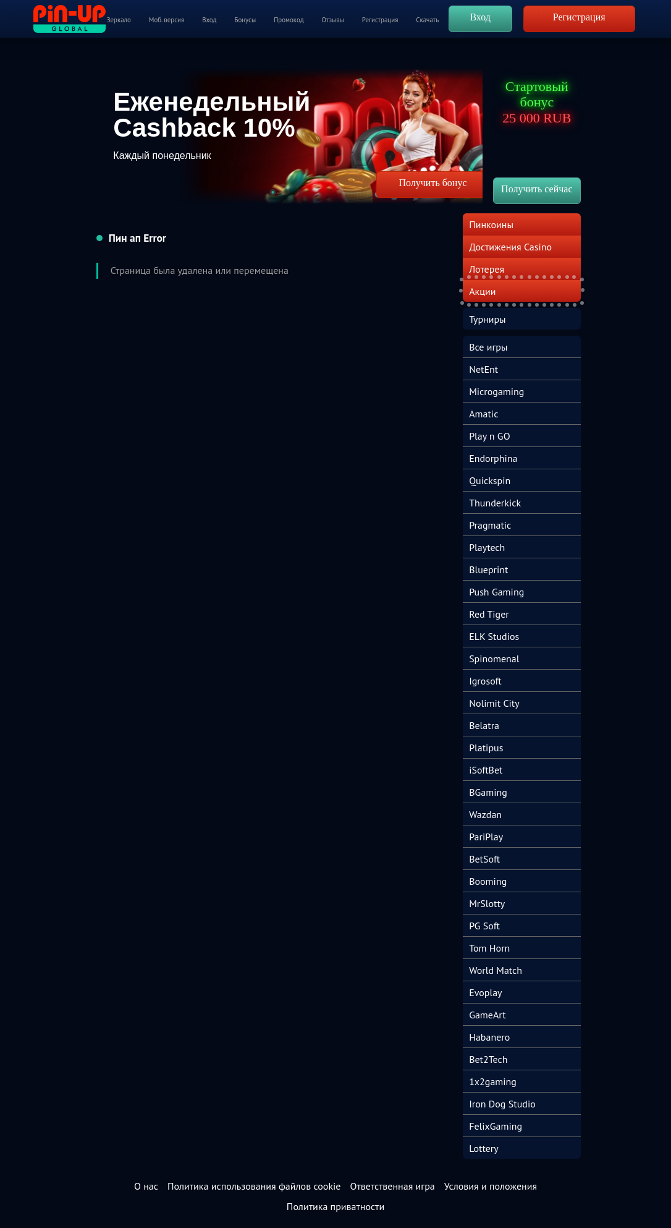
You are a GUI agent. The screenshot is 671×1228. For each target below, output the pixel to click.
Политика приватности (335, 1206)
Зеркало (119, 19)
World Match (495, 970)
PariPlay (486, 836)
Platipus (486, 747)
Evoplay (485, 992)
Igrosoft (485, 681)
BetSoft (484, 859)
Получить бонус (432, 182)
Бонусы (245, 19)
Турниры (487, 319)
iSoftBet (485, 770)
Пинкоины (491, 224)
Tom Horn (489, 948)
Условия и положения (490, 1186)
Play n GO (489, 436)
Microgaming (496, 391)
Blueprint (488, 569)
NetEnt (483, 369)
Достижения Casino (510, 247)
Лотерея (486, 269)
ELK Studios (494, 636)
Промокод (288, 19)
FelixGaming (495, 1126)
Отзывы (333, 19)
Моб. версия (166, 19)
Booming (488, 881)
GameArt (487, 1014)
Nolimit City (494, 703)
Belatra (484, 725)
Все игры (488, 347)
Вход (209, 19)
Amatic (483, 413)
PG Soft (484, 925)
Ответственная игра (392, 1186)
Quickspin (489, 480)
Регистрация (380, 19)
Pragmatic (490, 525)
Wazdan (485, 814)
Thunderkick (495, 503)
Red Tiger (489, 614)
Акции (482, 291)
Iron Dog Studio (502, 1104)
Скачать (427, 19)
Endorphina (493, 458)
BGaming (488, 792)
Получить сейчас (536, 189)
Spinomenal (494, 658)
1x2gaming (493, 1081)
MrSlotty (487, 903)
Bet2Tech (488, 1059)
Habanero (489, 1037)
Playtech (487, 547)
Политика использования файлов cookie (254, 1186)
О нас (146, 1186)
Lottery (484, 1148)
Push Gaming (496, 592)
